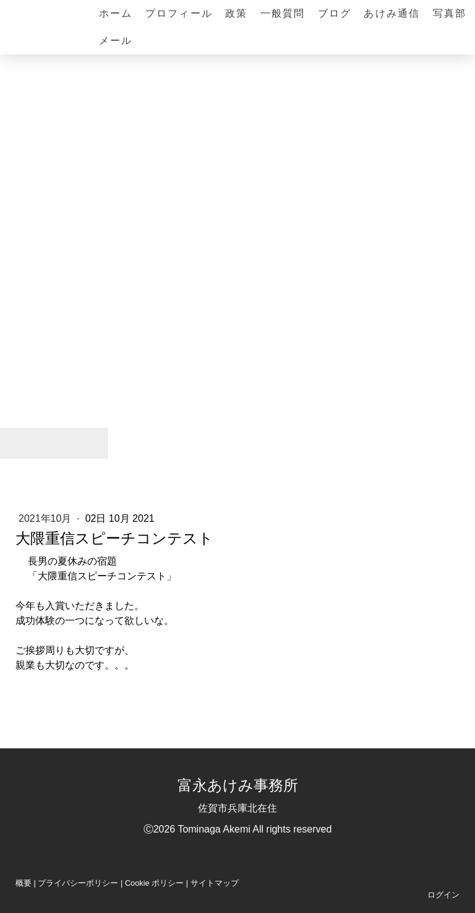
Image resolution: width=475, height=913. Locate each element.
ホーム (116, 13)
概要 (23, 883)
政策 (236, 13)
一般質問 (283, 13)
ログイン (443, 894)
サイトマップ (214, 883)
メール (116, 40)
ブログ (335, 13)
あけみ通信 (392, 13)
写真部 (450, 13)
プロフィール (179, 13)
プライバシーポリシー (78, 883)
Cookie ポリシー (154, 883)
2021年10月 (46, 518)
